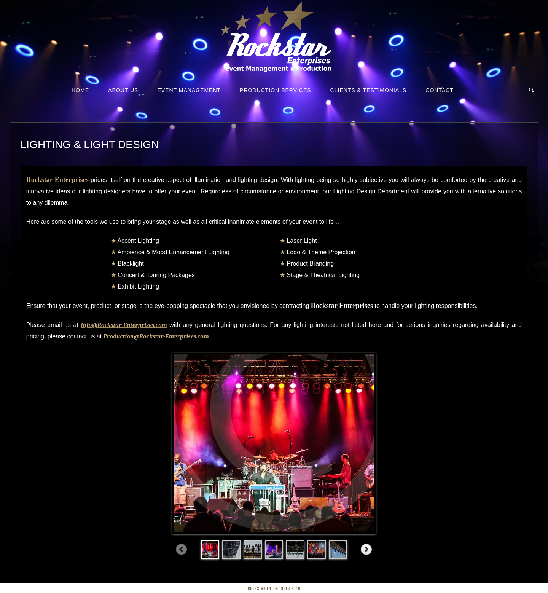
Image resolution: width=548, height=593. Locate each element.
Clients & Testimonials (368, 90)
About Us (123, 90)
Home (80, 90)
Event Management (189, 90)
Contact (439, 90)
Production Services (275, 90)
